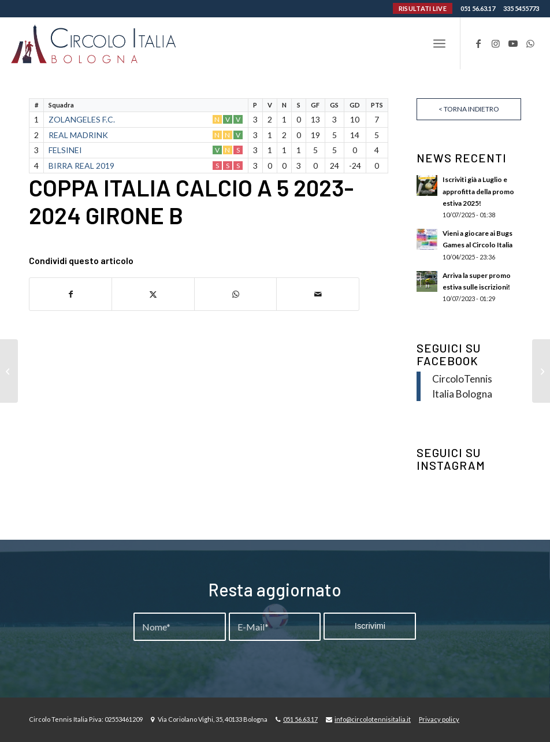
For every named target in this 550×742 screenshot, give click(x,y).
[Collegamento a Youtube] (513, 43)
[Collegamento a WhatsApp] (530, 43)
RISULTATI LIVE (423, 8)
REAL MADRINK (78, 135)
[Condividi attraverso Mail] (318, 294)
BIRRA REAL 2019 (81, 165)
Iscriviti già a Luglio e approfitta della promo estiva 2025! (478, 191)
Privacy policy (439, 719)
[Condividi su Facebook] (70, 294)
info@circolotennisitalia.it (373, 719)
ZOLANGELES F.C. (82, 119)
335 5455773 (521, 8)
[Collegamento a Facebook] (478, 43)
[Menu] (439, 43)
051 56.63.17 (477, 8)
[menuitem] (439, 43)
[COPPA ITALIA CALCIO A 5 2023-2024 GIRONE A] (9, 371)
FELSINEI (65, 150)
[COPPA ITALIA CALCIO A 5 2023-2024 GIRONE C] (541, 371)
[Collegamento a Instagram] (495, 43)
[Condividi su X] (153, 294)
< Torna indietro (468, 109)
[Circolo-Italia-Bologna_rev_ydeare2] (94, 43)
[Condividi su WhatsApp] (235, 294)
